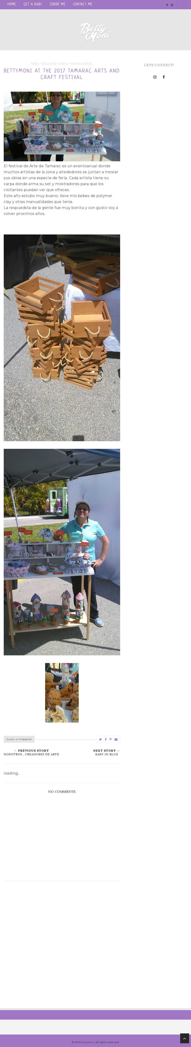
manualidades (81, 63)
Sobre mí (57, 5)
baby (35, 63)
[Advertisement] (62, 917)
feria (63, 63)
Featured (49, 63)
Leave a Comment (19, 739)
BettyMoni (87, 1042)
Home (11, 5)
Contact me (83, 5)
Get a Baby (33, 5)
